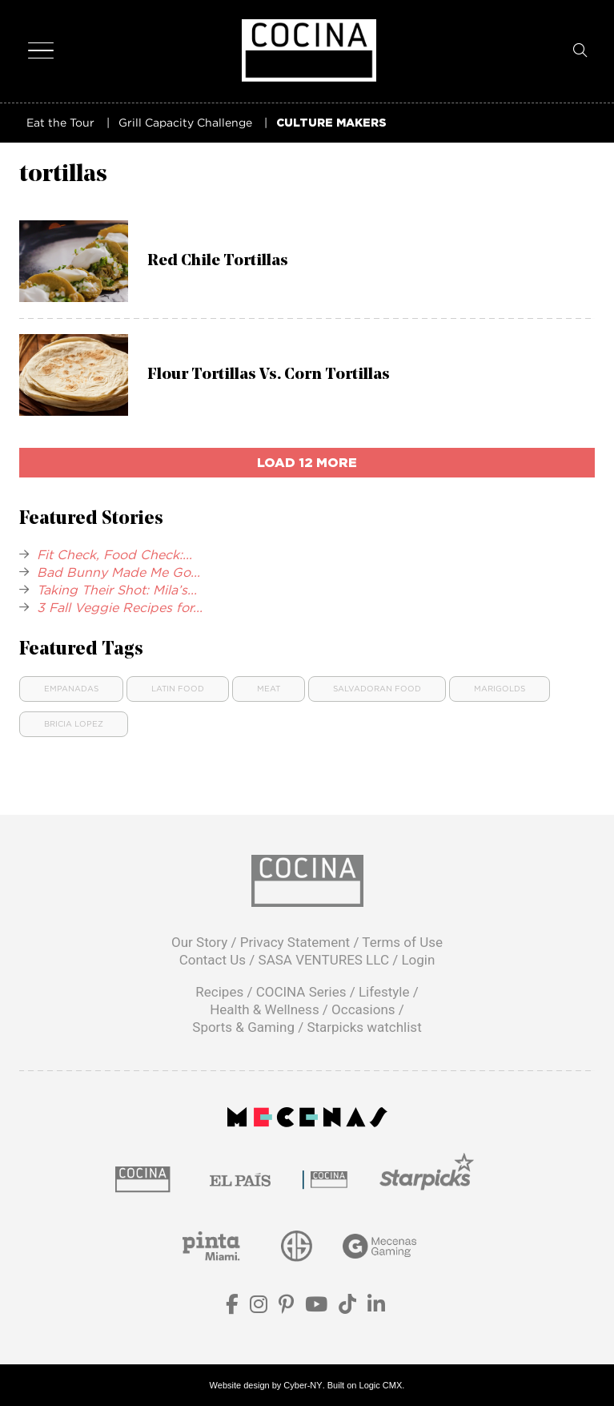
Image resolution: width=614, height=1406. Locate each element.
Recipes (219, 992)
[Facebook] (232, 1307)
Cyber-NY (302, 1385)
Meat (268, 688)
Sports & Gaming (243, 1027)
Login (418, 960)
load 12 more (307, 462)
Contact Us (212, 960)
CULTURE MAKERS (331, 122)
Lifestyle (384, 992)
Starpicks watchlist (364, 1027)
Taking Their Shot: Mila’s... (117, 589)
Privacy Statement (295, 942)
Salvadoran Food (377, 688)
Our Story (199, 942)
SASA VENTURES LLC (324, 960)
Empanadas (71, 688)
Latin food (177, 688)
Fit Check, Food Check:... (114, 554)
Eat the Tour (60, 122)
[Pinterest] (286, 1307)
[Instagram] (258, 1307)
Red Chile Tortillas (217, 261)
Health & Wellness (264, 1009)
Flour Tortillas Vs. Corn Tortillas (268, 375)
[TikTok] (347, 1307)
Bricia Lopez (73, 723)
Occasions (363, 1009)
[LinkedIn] (376, 1307)
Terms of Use (402, 942)
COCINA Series (301, 992)
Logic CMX (381, 1385)
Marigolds (499, 688)
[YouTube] (316, 1307)
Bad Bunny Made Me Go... (118, 572)
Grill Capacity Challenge (185, 122)
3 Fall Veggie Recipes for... (120, 607)
